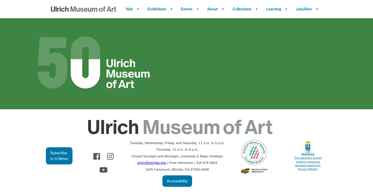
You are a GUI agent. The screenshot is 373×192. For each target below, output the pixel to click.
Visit (129, 9)
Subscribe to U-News (59, 156)
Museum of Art (83, 9)
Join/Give (304, 9)
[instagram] (110, 156)
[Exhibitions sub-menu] (172, 9)
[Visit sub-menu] (139, 9)
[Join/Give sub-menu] (318, 9)
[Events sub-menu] (199, 9)
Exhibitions (157, 9)
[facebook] (96, 156)
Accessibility (177, 181)
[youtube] (103, 170)
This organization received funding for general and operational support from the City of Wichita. (308, 163)
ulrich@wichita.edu (151, 163)
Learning (273, 9)
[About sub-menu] (224, 9)
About (212, 9)
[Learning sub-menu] (287, 9)
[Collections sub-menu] (257, 9)
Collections (242, 9)
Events (186, 9)
